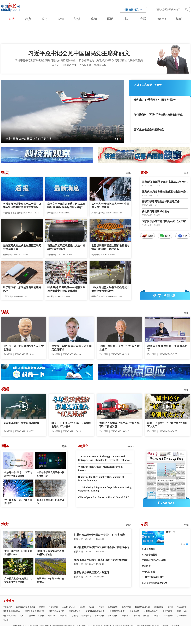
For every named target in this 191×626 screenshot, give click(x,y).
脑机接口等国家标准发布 (155, 193)
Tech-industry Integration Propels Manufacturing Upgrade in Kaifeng (105, 471)
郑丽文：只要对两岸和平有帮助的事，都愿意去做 (79, 47)
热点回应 (146, 548)
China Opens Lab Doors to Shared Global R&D (103, 479)
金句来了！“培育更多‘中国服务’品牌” (155, 81)
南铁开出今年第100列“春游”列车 (50, 562)
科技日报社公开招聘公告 (101, 608)
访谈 (77, 19)
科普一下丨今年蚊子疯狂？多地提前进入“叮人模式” (72, 407)
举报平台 (166, 608)
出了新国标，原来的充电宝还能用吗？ (22, 271)
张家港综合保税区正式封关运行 (91, 554)
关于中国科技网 (56, 608)
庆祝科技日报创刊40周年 (154, 542)
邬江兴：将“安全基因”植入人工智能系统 (24, 330)
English (161, 19)
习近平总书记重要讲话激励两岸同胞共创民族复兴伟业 (45, 42)
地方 (126, 19)
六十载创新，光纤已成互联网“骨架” (18, 484)
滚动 (179, 19)
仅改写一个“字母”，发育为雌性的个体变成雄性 (18, 456)
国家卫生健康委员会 (11, 593)
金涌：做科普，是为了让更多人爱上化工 (119, 330)
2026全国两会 (148, 531)
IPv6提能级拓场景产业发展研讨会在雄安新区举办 (101, 529)
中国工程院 (167, 593)
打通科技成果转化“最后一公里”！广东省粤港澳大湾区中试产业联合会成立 (102, 517)
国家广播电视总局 (56, 593)
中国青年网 (86, 598)
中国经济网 (99, 598)
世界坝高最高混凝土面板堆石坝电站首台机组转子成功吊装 (110, 229)
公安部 (82, 589)
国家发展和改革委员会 (25, 589)
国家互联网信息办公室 (95, 593)
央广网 (137, 598)
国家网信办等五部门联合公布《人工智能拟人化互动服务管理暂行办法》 (165, 203)
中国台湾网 (112, 598)
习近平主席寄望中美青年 (148, 67)
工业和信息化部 (68, 589)
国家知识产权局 (9, 598)
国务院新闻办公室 (117, 593)
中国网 (41, 598)
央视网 (75, 598)
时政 (12, 19)
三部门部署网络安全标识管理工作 (161, 183)
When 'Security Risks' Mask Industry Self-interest (101, 450)
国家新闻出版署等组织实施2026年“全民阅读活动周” (165, 164)
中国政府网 (7, 589)
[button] (115, 121)
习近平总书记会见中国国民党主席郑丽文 (79, 35)
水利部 (170, 589)
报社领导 (44, 608)
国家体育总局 (74, 593)
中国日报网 (63, 598)
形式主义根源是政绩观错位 (149, 111)
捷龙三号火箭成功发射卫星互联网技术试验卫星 (22, 229)
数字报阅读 (165, 278)
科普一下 (170, 514)
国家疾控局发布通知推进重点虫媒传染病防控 (165, 174)
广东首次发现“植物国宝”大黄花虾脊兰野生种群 (18, 562)
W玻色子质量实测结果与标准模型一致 (50, 456)
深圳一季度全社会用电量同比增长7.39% (18, 535)
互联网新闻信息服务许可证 (124, 608)
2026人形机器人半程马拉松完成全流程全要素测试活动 (110, 271)
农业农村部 (182, 589)
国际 (110, 19)
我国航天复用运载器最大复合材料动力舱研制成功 (66, 229)
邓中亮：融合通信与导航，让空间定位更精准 (72, 330)
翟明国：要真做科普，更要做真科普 (167, 330)
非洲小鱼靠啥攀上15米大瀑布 (50, 484)
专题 (143, 19)
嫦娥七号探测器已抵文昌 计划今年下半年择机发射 (119, 407)
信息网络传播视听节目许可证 (149, 608)
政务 (44, 19)
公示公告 (77, 608)
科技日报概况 (33, 608)
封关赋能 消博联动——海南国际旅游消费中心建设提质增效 (66, 271)
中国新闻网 (169, 598)
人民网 (22, 598)
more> (131, 428)
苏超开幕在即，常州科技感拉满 (21, 405)
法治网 (5, 602)
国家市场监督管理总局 (34, 593)
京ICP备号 (68, 616)
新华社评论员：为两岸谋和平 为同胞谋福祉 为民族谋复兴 (111, 42)
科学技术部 (53, 589)
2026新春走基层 (149, 537)
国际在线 (51, 598)
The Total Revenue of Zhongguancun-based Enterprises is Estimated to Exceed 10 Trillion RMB (102, 440)
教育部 (42, 589)
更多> (128, 155)
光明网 (146, 598)
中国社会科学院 (151, 593)
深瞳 (61, 19)
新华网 (32, 598)
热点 (28, 19)
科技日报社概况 (19, 608)
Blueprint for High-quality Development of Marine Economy (101, 461)
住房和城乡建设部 (142, 589)
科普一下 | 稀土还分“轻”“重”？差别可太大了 (167, 407)
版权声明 (175, 608)
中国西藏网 (125, 598)
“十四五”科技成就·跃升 (153, 559)
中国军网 (156, 598)
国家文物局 (182, 593)
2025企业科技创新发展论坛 (155, 565)
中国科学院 (134, 593)
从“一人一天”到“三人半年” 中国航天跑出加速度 (110, 188)
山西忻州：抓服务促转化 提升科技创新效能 (50, 535)
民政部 (92, 589)
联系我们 (68, 608)
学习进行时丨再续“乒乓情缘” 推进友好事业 (158, 96)
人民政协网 (182, 598)
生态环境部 (126, 589)
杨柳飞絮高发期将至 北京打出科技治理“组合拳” (101, 542)
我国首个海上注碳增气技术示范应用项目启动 (32, 120)
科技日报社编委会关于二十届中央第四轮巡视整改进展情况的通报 (22, 188)
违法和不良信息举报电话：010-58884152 (94, 616)
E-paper (166, 485)
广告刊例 (85, 608)
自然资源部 (113, 589)
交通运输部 (159, 589)
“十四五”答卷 (148, 554)
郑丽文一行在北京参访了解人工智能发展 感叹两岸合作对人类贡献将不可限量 (66, 188)
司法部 (101, 589)
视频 (94, 19)
